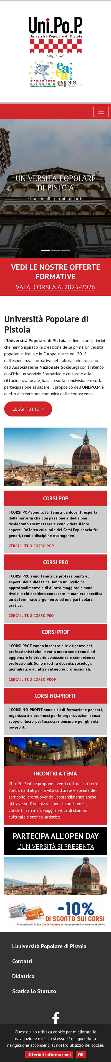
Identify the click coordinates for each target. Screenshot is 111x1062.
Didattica (23, 976)
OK (81, 1054)
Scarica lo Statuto (34, 991)
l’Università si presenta (55, 846)
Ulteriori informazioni (49, 1054)
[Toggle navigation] (101, 111)
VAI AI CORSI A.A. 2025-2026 (55, 287)
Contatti (22, 961)
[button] (8, 188)
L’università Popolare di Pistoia (49, 946)
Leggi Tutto (28, 409)
